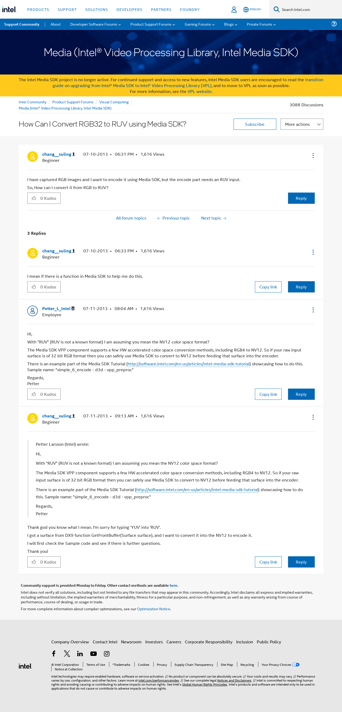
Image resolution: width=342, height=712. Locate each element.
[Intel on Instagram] (106, 654)
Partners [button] (161, 9)
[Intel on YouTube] (93, 654)
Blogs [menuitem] (229, 24)
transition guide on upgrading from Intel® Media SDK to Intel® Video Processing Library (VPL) (188, 82)
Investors (154, 642)
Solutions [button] (96, 9)
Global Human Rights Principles (204, 684)
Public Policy (269, 642)
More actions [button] (297, 124)
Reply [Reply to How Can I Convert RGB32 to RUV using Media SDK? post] (301, 198)
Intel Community (32, 101)
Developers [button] (129, 9)
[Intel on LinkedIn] (80, 654)
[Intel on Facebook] (53, 654)
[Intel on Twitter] (67, 654)
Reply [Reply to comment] (301, 287)
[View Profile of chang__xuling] (58, 154)
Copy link (268, 287)
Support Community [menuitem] (21, 24)
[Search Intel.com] (311, 9)
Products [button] (38, 9)
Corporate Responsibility (208, 642)
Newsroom (131, 642)
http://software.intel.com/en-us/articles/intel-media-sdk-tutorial (189, 364)
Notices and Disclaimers (234, 680)
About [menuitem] (55, 24)
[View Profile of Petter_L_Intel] (58, 309)
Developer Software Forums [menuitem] (93, 24)
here (173, 585)
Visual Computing (114, 101)
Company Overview (70, 642)
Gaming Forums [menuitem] (198, 24)
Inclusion (244, 642)
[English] (252, 9)
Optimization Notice (153, 608)
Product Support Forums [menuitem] (151, 24)
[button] (312, 155)
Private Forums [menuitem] (259, 24)
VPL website (200, 91)
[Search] (277, 9)
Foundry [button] (190, 9)
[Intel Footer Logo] (25, 665)
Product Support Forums (73, 101)
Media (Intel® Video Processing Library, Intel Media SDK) (65, 108)
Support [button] (67, 9)
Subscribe (255, 124)
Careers (173, 642)
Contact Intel (105, 642)
